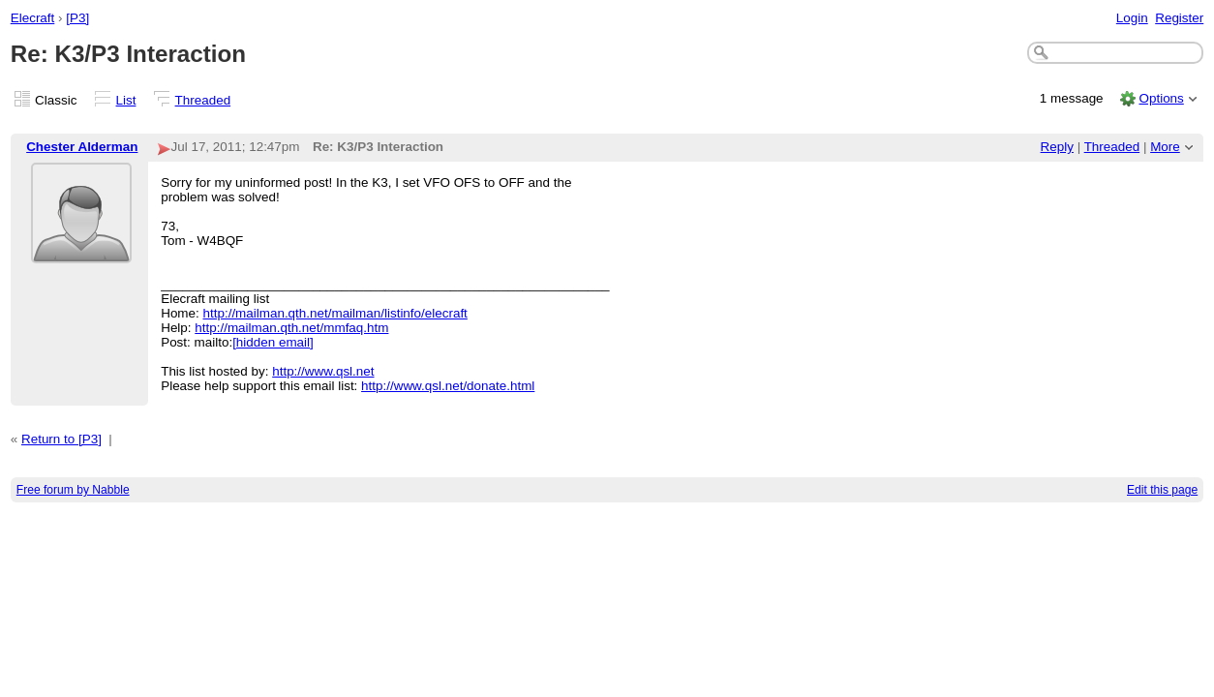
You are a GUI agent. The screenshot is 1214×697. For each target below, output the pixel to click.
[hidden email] (273, 342)
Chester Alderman (81, 146)
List (126, 100)
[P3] (77, 18)
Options (1160, 98)
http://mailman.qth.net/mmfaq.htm (291, 327)
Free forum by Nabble (73, 490)
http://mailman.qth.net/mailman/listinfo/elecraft (335, 313)
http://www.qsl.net (323, 371)
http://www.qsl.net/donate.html (447, 386)
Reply (1057, 146)
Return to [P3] (61, 439)
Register (1179, 18)
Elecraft (33, 18)
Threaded (203, 100)
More (1165, 146)
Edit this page (1162, 490)
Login (1132, 18)
